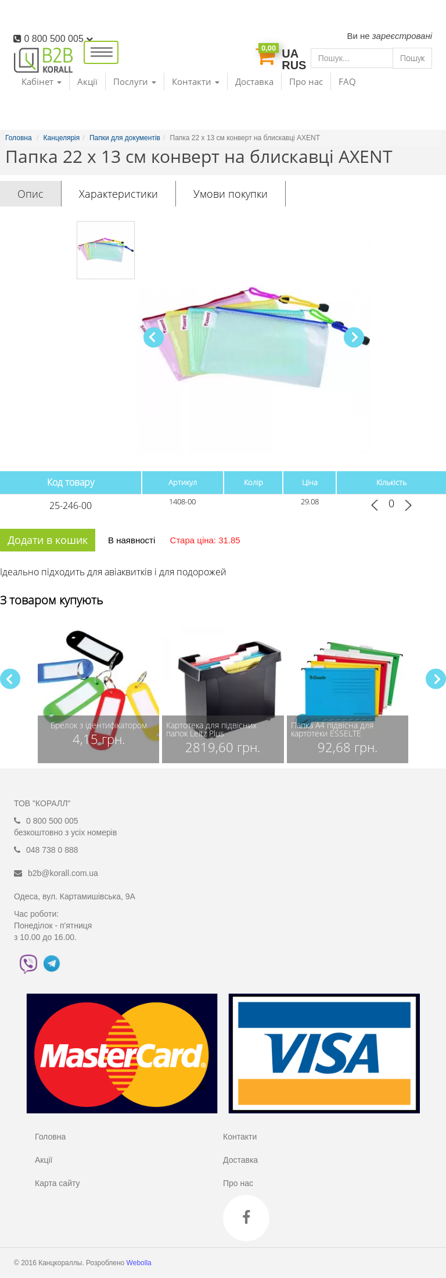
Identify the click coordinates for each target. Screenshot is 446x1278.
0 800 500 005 (58, 39)
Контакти (240, 1136)
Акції (87, 81)
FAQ (347, 81)
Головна (50, 1136)
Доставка (254, 81)
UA (290, 53)
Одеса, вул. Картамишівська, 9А (74, 896)
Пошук (412, 57)
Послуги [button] (134, 81)
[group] (98, 690)
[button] (354, 337)
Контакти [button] (196, 81)
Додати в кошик (48, 540)
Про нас (306, 81)
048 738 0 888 (52, 850)
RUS (294, 65)
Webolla (140, 1263)
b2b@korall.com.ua (63, 873)
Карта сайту (57, 1183)
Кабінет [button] (41, 81)
